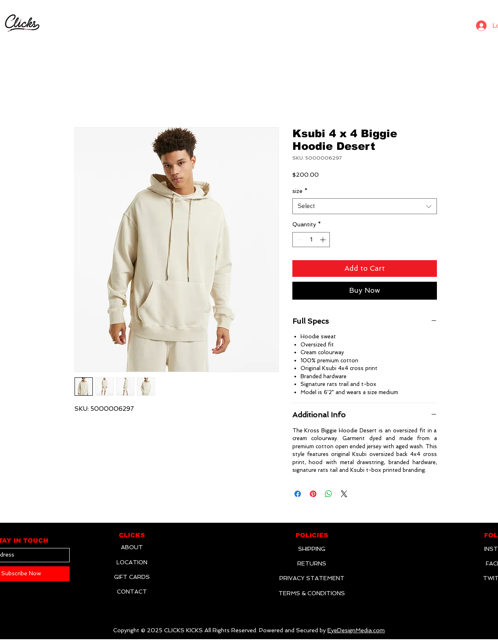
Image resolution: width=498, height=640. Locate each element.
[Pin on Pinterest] (313, 494)
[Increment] (323, 239)
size (299, 191)
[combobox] (364, 206)
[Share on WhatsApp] (328, 494)
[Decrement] (299, 239)
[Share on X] (344, 494)
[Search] (459, 23)
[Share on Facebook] (298, 494)
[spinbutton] (311, 239)
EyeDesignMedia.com (356, 630)
